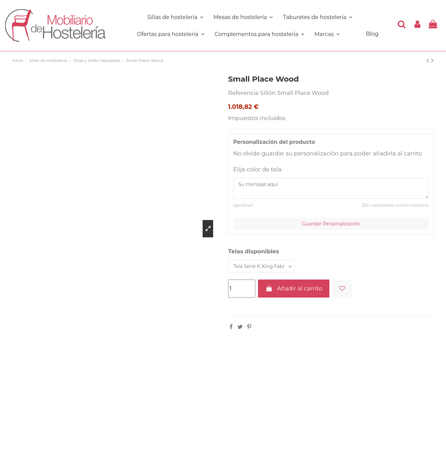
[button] (259, 34)
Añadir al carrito (293, 288)
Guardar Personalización (331, 224)
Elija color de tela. (258, 169)
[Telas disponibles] (261, 266)
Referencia (243, 92)
